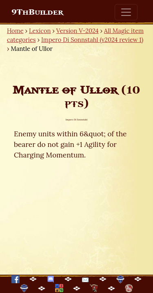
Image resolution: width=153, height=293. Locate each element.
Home (15, 31)
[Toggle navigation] (126, 12)
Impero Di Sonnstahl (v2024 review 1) (92, 40)
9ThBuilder (37, 12)
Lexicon (40, 31)
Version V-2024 (77, 31)
